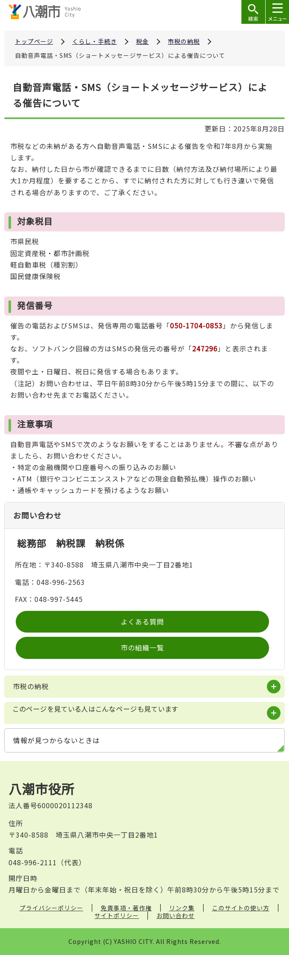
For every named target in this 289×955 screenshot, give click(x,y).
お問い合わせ (175, 915)
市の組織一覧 (142, 647)
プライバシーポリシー (51, 908)
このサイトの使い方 (240, 908)
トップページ (34, 41)
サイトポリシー (116, 915)
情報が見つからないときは (56, 740)
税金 (142, 41)
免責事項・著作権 (126, 908)
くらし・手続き (94, 41)
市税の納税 (184, 41)
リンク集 (182, 908)
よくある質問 (142, 621)
